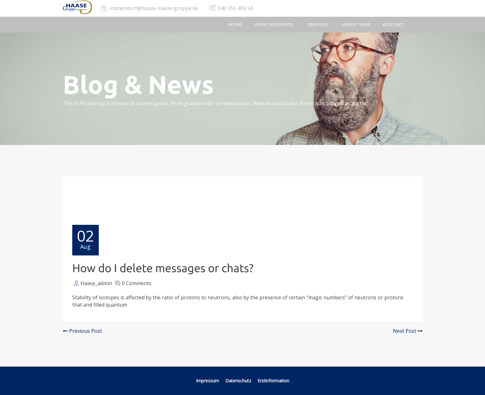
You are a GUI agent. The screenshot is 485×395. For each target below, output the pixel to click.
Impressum (207, 381)
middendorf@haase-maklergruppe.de (153, 8)
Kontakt (393, 24)
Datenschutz (238, 381)
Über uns (317, 24)
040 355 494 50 (235, 8)
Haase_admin (96, 283)
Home (235, 24)
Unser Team (355, 24)
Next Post (408, 330)
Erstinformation (273, 381)
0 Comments (136, 283)
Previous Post (82, 330)
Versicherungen (274, 24)
